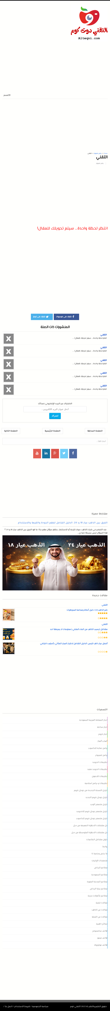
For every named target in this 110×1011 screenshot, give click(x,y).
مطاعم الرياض (101, 867)
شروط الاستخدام (22, 1006)
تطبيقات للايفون (100, 776)
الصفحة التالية (10, 431)
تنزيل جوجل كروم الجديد (96, 797)
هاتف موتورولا (101, 945)
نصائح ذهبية (102, 924)
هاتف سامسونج (100, 931)
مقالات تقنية (102, 903)
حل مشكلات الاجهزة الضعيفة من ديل (90, 825)
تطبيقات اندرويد (100, 762)
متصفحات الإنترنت (100, 860)
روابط (105, 846)
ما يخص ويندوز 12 (100, 853)
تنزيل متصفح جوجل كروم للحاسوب (92, 818)
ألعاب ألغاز (103, 741)
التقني (103, 335)
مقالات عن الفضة (100, 917)
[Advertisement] (40, 64)
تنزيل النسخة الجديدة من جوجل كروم (91, 790)
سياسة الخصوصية (40, 1006)
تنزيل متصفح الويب (99, 804)
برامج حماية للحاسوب (98, 748)
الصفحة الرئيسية (52, 431)
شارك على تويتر (41, 316)
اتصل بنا (8, 1006)
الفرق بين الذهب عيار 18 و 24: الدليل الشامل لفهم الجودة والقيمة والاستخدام (63, 523)
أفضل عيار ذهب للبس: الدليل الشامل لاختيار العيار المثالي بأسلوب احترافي (73, 643)
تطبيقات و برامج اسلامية (96, 783)
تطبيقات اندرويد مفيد (97, 769)
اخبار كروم (103, 734)
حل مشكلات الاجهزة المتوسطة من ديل (89, 832)
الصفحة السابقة (94, 431)
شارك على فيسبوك (65, 316)
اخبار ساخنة (102, 727)
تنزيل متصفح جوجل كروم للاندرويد (92, 811)
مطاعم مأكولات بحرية (98, 896)
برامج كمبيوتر (99, 163)
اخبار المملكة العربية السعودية (93, 720)
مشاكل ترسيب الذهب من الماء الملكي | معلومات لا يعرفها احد (79, 629)
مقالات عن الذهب (100, 910)
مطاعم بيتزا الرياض (99, 889)
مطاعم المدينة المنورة (97, 882)
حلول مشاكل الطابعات (97, 839)
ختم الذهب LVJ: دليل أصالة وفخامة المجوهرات (87, 610)
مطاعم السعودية (99, 874)
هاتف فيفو (102, 938)
